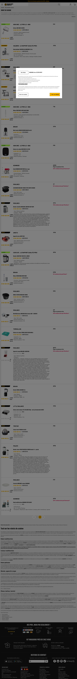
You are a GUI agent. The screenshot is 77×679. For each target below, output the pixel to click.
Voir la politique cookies (23, 83)
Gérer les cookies (23, 94)
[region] (39, 83)
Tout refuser (23, 72)
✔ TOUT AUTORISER (55, 94)
